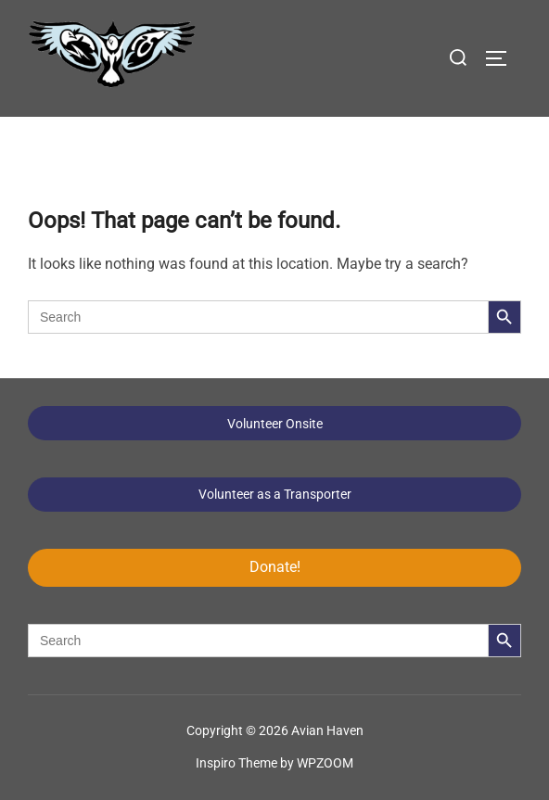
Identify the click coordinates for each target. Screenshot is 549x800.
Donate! (274, 567)
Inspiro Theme (236, 763)
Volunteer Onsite (275, 423)
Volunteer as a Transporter (274, 494)
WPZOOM (325, 763)
